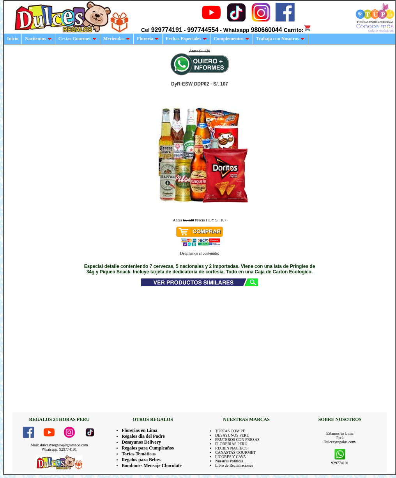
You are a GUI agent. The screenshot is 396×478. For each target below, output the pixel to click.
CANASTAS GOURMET (235, 452)
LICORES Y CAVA (230, 457)
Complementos (231, 38)
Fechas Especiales (186, 38)
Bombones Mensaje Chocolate (152, 465)
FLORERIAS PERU (231, 444)
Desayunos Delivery (141, 442)
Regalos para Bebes (141, 459)
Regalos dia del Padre (143, 436)
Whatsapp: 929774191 (59, 449)
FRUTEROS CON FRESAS (237, 439)
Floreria (148, 38)
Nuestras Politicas (229, 461)
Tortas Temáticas (139, 454)
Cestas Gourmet (77, 38)
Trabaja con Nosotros (280, 38)
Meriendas (117, 38)
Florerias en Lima (139, 430)
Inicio (12, 38)
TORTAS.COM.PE (230, 431)
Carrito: (297, 30)
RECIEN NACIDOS (231, 448)
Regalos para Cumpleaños (148, 448)
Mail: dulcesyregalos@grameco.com (59, 445)
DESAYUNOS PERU (232, 435)
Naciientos (38, 38)
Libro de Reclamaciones (234, 465)
